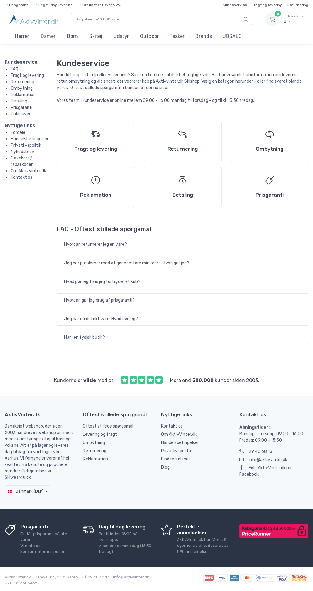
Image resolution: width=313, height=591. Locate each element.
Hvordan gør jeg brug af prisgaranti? (99, 300)
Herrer (22, 36)
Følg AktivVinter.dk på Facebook (265, 471)
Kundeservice (235, 5)
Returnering (297, 5)
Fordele (18, 132)
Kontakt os (21, 177)
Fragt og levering (267, 5)
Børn (72, 36)
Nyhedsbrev (22, 151)
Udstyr (121, 36)
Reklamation (23, 94)
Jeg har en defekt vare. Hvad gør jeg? (101, 318)
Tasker (177, 36)
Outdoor (149, 36)
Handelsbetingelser (30, 138)
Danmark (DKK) (26, 491)
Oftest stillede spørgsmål (108, 426)
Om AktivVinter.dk (28, 171)
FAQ (14, 69)
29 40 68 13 (255, 451)
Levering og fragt (100, 434)
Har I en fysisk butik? (84, 337)
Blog (165, 467)
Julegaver (21, 113)
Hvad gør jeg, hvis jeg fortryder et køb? (102, 281)
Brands (203, 36)
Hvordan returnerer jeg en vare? (95, 244)
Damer (48, 36)
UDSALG (232, 36)
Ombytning (22, 88)
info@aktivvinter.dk (263, 459)
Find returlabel (175, 459)
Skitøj (95, 36)
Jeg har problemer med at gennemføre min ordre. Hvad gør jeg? (126, 263)
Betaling (19, 101)
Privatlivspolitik (26, 145)
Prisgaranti (21, 107)
